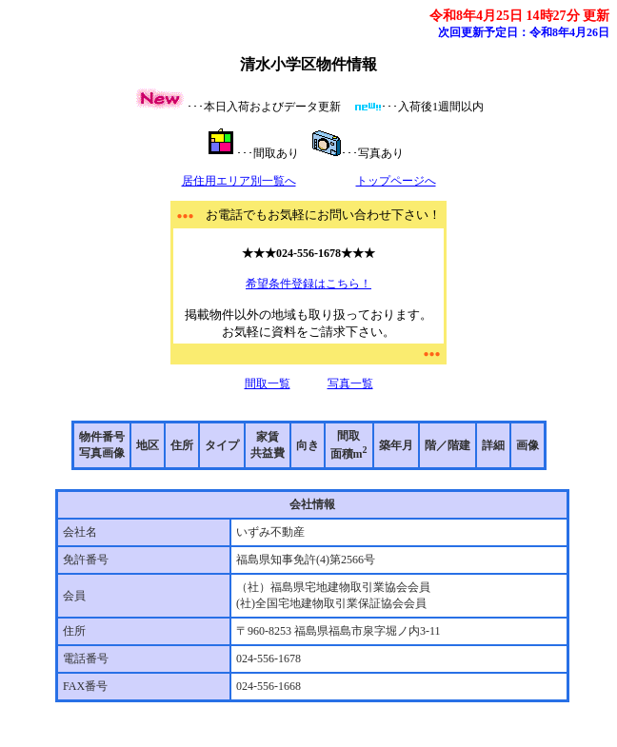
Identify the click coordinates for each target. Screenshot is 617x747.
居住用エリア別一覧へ (239, 180)
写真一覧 (350, 383)
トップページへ (396, 180)
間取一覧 (267, 383)
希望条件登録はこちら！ (308, 283)
